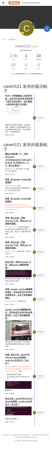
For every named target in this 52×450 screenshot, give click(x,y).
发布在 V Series (9, 135)
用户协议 (25, 441)
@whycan (8, 367)
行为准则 (17, 441)
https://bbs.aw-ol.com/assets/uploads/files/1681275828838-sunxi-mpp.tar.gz (21, 207)
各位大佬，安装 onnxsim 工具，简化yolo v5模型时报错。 (18, 265)
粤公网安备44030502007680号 (26, 437)
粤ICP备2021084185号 (40, 435)
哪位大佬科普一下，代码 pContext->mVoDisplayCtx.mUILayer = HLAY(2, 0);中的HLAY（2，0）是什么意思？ (18, 160)
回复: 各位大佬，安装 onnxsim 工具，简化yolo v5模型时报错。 (18, 221)
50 (13, 65)
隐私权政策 (34, 441)
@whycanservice (11, 227)
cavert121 (40, 117)
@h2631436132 (11, 186)
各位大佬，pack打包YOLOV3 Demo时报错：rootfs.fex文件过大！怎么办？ (18, 369)
